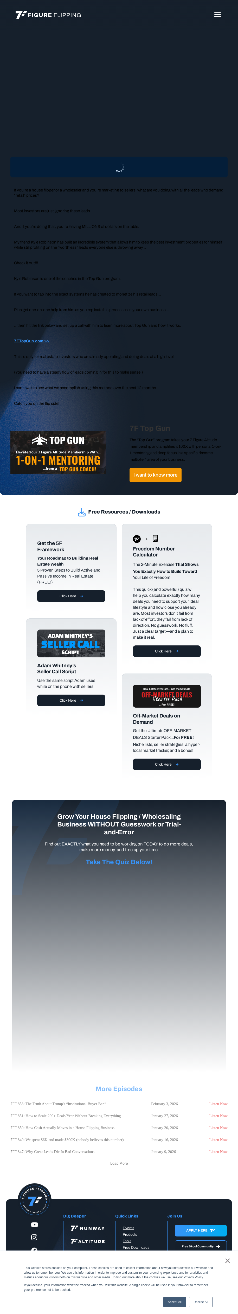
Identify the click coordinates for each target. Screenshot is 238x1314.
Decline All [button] (201, 1302)
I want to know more (155, 475)
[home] (48, 15)
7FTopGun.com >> (31, 341)
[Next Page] (119, 1163)
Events (128, 1228)
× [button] (227, 1260)
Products (130, 1234)
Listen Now (218, 1104)
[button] (218, 15)
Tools (127, 1241)
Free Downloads (136, 1247)
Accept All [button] (175, 1302)
